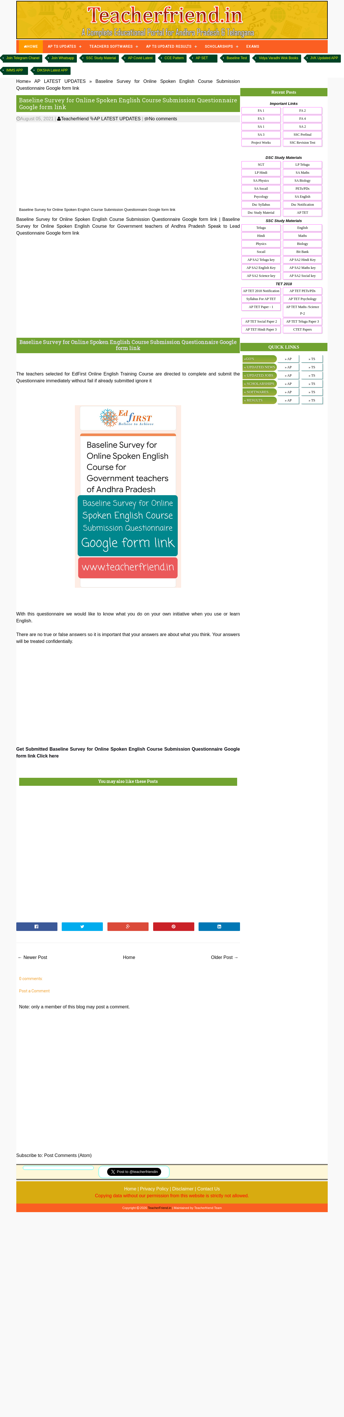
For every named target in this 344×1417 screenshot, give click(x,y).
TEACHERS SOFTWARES (111, 47)
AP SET (202, 58)
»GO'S (249, 359)
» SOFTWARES (256, 392)
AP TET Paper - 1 (261, 307)
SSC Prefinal (302, 135)
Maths (302, 236)
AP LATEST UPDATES (117, 118)
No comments (163, 118)
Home (129, 957)
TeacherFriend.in (159, 1208)
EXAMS (252, 47)
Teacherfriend (73, 118)
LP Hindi (261, 173)
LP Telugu (302, 165)
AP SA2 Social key (302, 276)
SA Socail (261, 189)
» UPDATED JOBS (258, 375)
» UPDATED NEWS (259, 367)
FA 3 (261, 119)
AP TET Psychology (303, 299)
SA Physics (261, 181)
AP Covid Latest (140, 58)
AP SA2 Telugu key (261, 260)
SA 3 (261, 135)
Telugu (261, 228)
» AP (288, 359)
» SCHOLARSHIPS (259, 383)
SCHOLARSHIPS (219, 47)
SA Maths (302, 173)
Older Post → (225, 957)
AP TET (302, 213)
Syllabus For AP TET (261, 299)
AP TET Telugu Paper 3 (302, 321)
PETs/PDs (303, 189)
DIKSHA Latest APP (52, 70)
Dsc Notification (302, 205)
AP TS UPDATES (62, 47)
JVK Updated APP (324, 58)
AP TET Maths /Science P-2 (302, 310)
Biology (302, 244)
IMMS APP (14, 70)
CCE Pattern (174, 58)
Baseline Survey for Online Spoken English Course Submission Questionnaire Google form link (128, 103)
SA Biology (303, 181)
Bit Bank (302, 252)
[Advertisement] (145, 165)
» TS (312, 359)
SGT (261, 165)
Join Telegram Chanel (22, 58)
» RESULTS (253, 400)
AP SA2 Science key (261, 276)
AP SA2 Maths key (302, 268)
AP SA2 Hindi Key (302, 260)
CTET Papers (302, 329)
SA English (302, 197)
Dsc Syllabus (261, 205)
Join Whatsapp (62, 58)
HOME (31, 47)
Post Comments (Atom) (68, 1155)
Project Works (261, 143)
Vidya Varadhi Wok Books (278, 58)
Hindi (261, 236)
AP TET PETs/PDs (302, 291)
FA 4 (302, 119)
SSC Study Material (101, 58)
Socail (261, 252)
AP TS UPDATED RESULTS (168, 47)
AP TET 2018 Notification (261, 291)
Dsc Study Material (261, 213)
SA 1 (261, 127)
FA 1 (261, 111)
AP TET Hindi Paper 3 (261, 329)
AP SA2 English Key (261, 268)
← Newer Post (32, 957)
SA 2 (302, 127)
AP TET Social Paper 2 (261, 321)
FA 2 (302, 111)
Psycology (261, 197)
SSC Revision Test (302, 143)
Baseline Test (237, 58)
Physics (261, 244)
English (302, 228)
